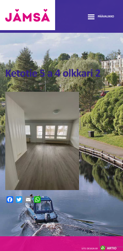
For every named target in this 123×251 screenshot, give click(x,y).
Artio (99, 248)
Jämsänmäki (27, 15)
